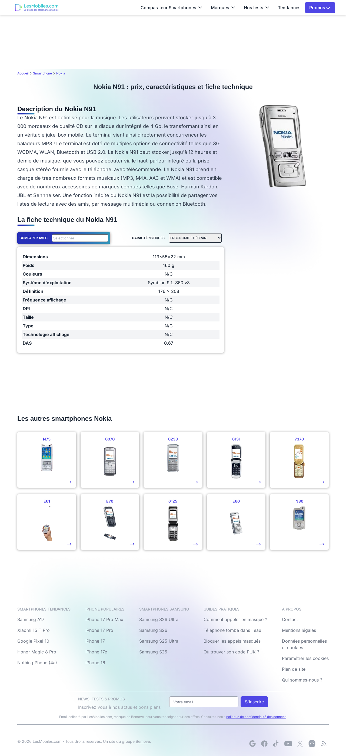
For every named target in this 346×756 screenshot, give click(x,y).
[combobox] (79, 238)
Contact (290, 619)
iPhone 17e (96, 652)
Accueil (23, 73)
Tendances (289, 7)
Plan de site (293, 669)
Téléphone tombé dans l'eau (232, 630)
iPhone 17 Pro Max (104, 619)
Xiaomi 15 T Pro (33, 630)
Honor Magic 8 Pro (36, 652)
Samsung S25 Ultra (158, 641)
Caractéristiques (148, 238)
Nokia (60, 73)
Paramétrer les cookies (305, 658)
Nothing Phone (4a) (37, 662)
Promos (319, 7)
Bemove (143, 741)
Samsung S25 (153, 652)
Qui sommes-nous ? (302, 680)
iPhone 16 (95, 662)
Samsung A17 (30, 619)
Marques (223, 7)
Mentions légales (299, 630)
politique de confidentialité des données (256, 717)
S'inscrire (254, 701)
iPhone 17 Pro (99, 630)
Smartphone (42, 73)
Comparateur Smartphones (171, 7)
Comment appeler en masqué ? (235, 619)
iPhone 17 (95, 641)
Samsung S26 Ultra (158, 619)
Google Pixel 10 (33, 641)
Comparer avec (33, 238)
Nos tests (256, 7)
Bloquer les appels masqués (232, 641)
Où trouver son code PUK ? (231, 652)
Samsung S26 (153, 630)
